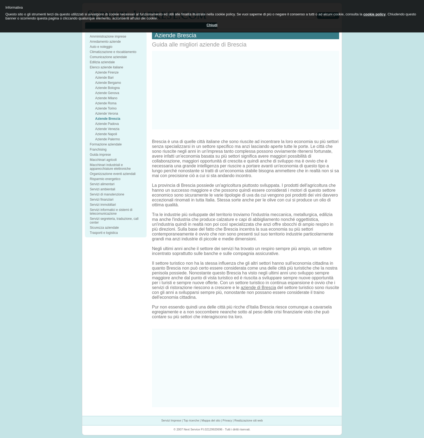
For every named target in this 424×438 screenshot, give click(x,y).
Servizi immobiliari (103, 205)
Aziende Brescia (107, 119)
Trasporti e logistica (104, 233)
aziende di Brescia (258, 287)
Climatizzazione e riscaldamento (113, 52)
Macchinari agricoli (103, 160)
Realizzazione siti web (248, 420)
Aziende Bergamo (108, 83)
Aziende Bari (104, 77)
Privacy (227, 420)
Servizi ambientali (102, 189)
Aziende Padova (107, 124)
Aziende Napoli (106, 134)
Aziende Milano (106, 98)
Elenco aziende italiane (106, 67)
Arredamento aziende (105, 42)
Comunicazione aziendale (108, 57)
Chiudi (212, 25)
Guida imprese (100, 155)
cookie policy (374, 14)
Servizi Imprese (171, 420)
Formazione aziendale (106, 144)
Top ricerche (191, 420)
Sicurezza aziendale (104, 228)
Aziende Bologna (107, 88)
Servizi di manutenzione (107, 194)
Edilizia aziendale (102, 62)
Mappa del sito (210, 420)
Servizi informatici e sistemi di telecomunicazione (111, 211)
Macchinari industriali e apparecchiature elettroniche (110, 167)
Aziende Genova (107, 93)
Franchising (98, 149)
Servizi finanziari (101, 199)
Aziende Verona (106, 113)
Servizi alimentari (102, 184)
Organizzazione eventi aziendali (112, 174)
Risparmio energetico (105, 179)
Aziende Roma (106, 103)
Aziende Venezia (107, 129)
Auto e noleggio (101, 47)
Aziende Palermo (107, 139)
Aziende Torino (106, 108)
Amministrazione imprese (108, 36)
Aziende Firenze (107, 72)
